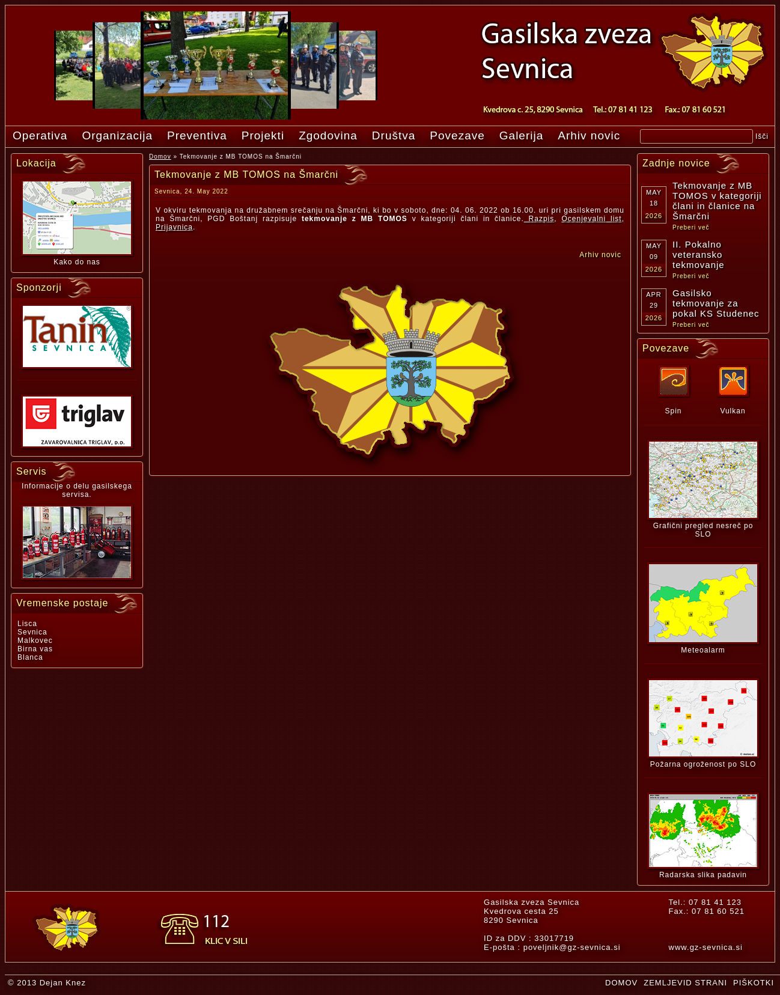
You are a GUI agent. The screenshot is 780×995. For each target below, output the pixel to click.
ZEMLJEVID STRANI (685, 982)
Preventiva (197, 135)
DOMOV (621, 982)
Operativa (40, 135)
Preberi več (691, 227)
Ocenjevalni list (591, 219)
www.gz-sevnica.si (706, 947)
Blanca (30, 657)
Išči (762, 136)
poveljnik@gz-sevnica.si (572, 947)
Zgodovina (328, 135)
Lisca (27, 623)
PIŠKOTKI (753, 982)
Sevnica (32, 632)
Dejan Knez (63, 982)
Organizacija (117, 135)
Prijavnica (174, 227)
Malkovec (35, 640)
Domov (160, 156)
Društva (393, 135)
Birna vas (35, 649)
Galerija (521, 135)
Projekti (263, 135)
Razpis (539, 219)
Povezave (457, 135)
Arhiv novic (589, 135)
